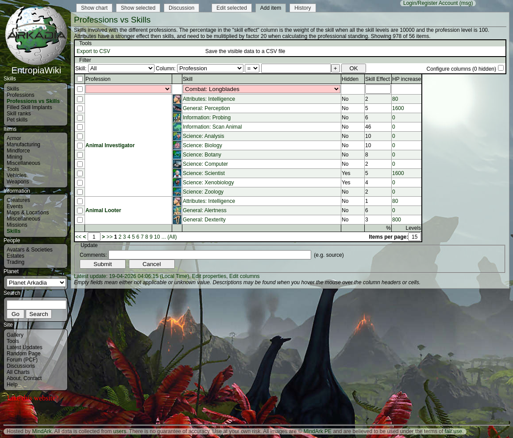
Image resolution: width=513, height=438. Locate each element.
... (164, 237)
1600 (398, 108)
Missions (17, 225)
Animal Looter (103, 210)
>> (109, 237)
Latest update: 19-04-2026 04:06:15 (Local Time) (131, 276)
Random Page (24, 353)
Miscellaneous (23, 163)
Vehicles (17, 175)
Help (12, 384)
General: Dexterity (204, 220)
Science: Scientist (204, 173)
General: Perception (206, 108)
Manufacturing (23, 144)
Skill (188, 79)
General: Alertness (205, 210)
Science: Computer (205, 164)
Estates (15, 256)
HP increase (406, 79)
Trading (15, 262)
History (302, 8)
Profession (98, 79)
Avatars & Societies (30, 250)
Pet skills (17, 120)
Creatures (18, 200)
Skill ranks (19, 113)
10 (157, 237)
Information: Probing (207, 117)
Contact (32, 378)
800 (396, 220)
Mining (14, 157)
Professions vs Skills (33, 101)
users (119, 431)
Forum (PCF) (22, 360)
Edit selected (231, 8)
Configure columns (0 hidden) (461, 69)
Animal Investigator (110, 145)
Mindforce (18, 151)
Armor (14, 138)
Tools (13, 169)
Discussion (181, 8)
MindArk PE (318, 431)
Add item (270, 8)
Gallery (15, 335)
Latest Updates (24, 347)
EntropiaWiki (36, 66)
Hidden (350, 79)
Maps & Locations (28, 212)
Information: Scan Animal (212, 127)
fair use (453, 431)
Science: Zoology (203, 192)
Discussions (21, 366)
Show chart (94, 8)
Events (15, 206)
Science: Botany (202, 155)
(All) (172, 237)
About (13, 378)
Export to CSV (93, 51)
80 (395, 99)
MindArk (41, 431)
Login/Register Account (430, 3)
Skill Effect (377, 79)
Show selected (138, 8)
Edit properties (209, 276)
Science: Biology (202, 145)
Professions (21, 95)
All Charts (18, 372)
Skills (13, 89)
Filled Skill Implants (29, 107)
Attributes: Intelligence (209, 99)
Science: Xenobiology (208, 182)
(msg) (466, 3)
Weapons (18, 182)
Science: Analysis (203, 136)
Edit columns (244, 276)
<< (78, 237)
